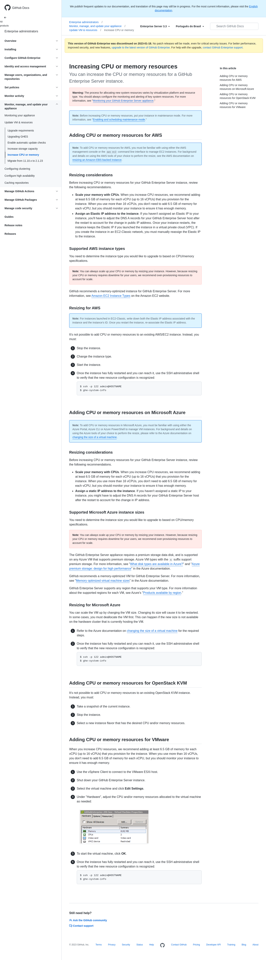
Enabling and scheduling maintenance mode (119, 119)
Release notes (13, 225)
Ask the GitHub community (88, 920)
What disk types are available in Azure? (156, 564)
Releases (10, 233)
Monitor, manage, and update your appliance (97, 26)
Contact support (81, 925)
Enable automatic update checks (27, 142)
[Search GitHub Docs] (234, 26)
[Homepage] (162, 945)
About (255, 944)
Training (231, 944)
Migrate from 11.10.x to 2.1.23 (25, 160)
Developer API (213, 944)
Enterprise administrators (21, 31)
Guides (9, 216)
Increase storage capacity (23, 148)
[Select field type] (155, 26)
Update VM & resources (85, 30)
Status (139, 944)
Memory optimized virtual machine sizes (103, 580)
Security (126, 944)
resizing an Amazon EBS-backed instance (97, 159)
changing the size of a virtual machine (94, 437)
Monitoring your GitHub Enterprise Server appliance (123, 100)
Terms (98, 944)
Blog (244, 944)
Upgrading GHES (18, 136)
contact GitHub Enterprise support (223, 47)
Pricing (196, 944)
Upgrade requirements (21, 130)
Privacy (112, 944)
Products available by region (162, 592)
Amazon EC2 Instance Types (110, 295)
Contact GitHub (179, 944)
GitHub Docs (20, 7)
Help (151, 944)
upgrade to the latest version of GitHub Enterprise (141, 47)
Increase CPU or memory (23, 154)
